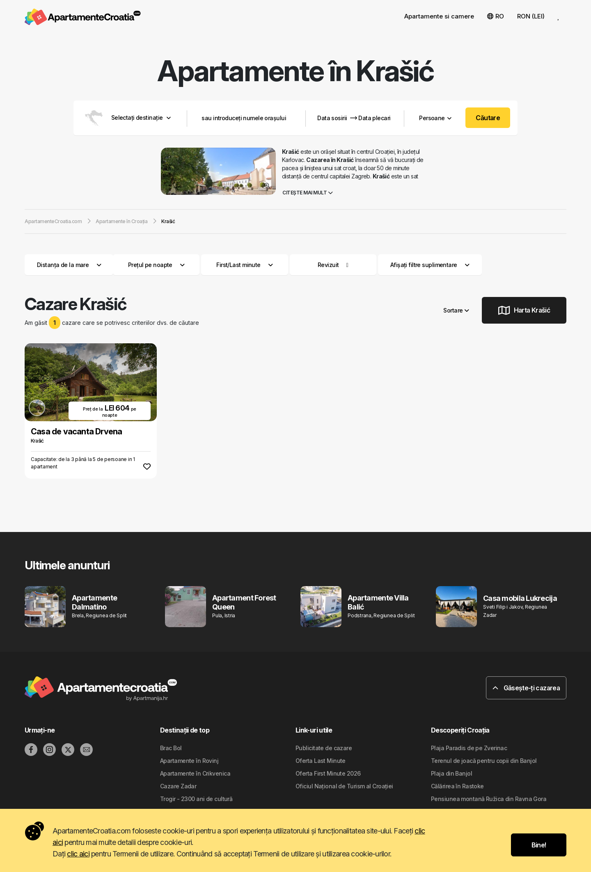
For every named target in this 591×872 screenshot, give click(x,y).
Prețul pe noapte (156, 264)
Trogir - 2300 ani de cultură (196, 798)
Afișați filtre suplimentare (430, 264)
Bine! (538, 845)
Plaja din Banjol (451, 773)
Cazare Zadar (178, 786)
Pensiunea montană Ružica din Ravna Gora (488, 798)
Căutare (488, 118)
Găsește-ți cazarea (526, 688)
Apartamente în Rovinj (189, 760)
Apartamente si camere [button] (439, 16)
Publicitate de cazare (324, 747)
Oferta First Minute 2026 (328, 773)
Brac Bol (171, 747)
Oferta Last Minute (321, 760)
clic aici (78, 853)
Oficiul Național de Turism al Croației (344, 786)
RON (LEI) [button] (531, 16)
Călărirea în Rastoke (457, 786)
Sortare (456, 310)
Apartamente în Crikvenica (195, 773)
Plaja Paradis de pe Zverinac (469, 747)
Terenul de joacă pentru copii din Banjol (484, 760)
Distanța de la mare (69, 264)
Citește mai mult (307, 192)
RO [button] (495, 16)
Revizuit (328, 264)
